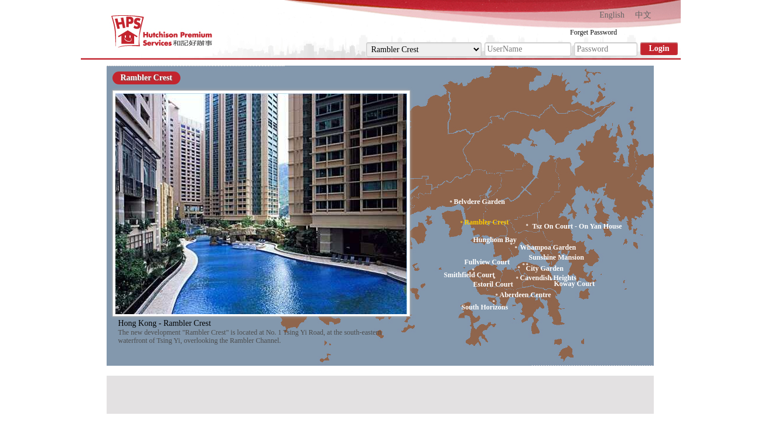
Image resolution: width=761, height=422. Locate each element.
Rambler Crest (147, 77)
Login (659, 48)
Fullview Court (487, 262)
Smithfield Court (469, 275)
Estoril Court (493, 284)
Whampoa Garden (548, 247)
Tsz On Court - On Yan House (577, 226)
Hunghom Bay (495, 240)
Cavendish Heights (548, 278)
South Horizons (485, 307)
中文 (643, 15)
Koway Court (574, 284)
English (612, 15)
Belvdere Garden (479, 202)
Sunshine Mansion (556, 257)
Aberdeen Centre (525, 295)
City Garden (545, 268)
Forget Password (593, 32)
